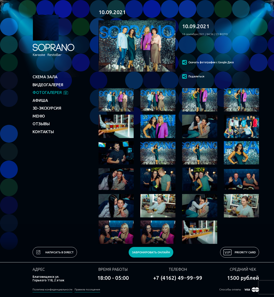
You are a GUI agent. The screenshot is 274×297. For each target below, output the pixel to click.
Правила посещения (87, 289)
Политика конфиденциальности (52, 289)
